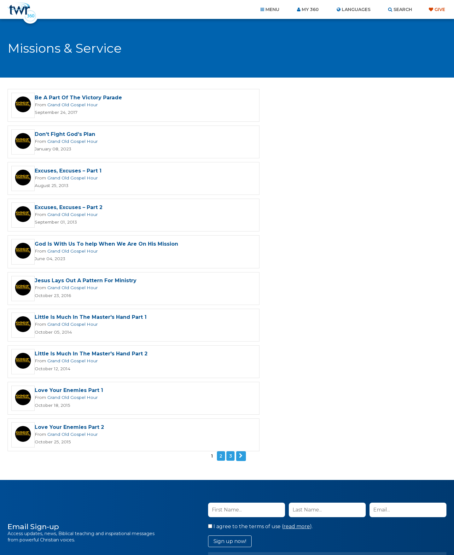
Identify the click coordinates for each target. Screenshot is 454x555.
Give (439, 9)
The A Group (273, 536)
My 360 (310, 9)
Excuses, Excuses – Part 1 (68, 135)
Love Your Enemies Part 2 (290, 245)
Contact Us (173, 521)
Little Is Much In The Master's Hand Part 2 (312, 209)
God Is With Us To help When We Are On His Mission (106, 172)
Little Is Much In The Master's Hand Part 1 (91, 209)
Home (112, 521)
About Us (139, 521)
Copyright (298, 521)
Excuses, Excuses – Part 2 (290, 135)
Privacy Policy (332, 376)
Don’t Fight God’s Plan (286, 98)
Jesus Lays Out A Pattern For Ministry (307, 172)
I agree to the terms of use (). (260, 345)
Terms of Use (364, 376)
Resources (334, 521)
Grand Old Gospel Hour (71, 104)
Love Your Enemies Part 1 (69, 245)
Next (241, 274)
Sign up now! (229, 359)
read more (296, 345)
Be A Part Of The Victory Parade (78, 98)
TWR (230, 536)
